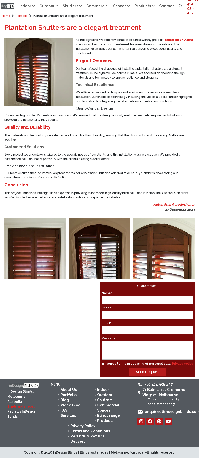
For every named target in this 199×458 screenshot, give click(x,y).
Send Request (147, 372)
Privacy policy (182, 363)
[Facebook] (150, 421)
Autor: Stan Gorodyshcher (174, 204)
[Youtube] (168, 421)
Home (5, 16)
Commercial (97, 6)
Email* (147, 328)
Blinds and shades (21, 406)
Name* (147, 297)
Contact (166, 6)
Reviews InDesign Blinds (21, 413)
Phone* (147, 312)
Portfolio (21, 16)
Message (147, 348)
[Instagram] (141, 421)
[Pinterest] (159, 421)
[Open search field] (180, 6)
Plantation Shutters (178, 40)
